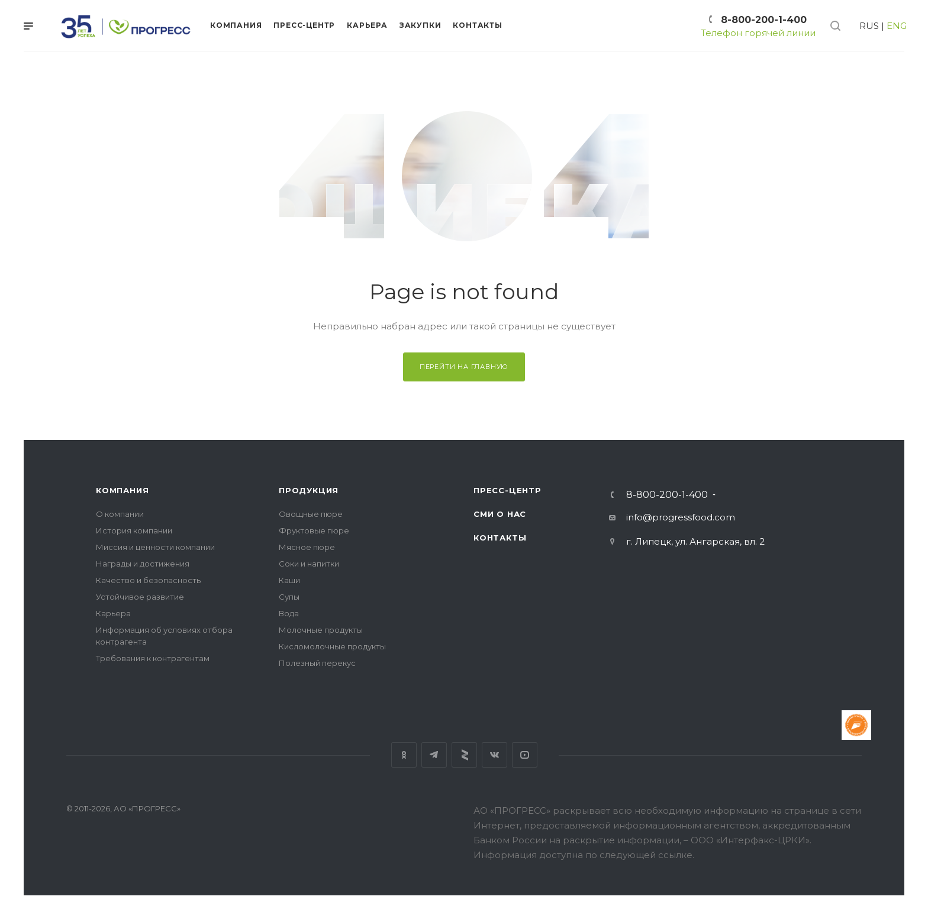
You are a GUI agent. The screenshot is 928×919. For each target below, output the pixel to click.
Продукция (309, 490)
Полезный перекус (317, 663)
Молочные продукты (321, 630)
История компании (134, 530)
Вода (289, 613)
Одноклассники (404, 755)
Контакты (499, 537)
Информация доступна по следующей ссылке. (583, 854)
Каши (289, 580)
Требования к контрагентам (153, 658)
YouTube (524, 755)
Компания (122, 490)
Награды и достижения (142, 563)
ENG (897, 25)
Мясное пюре (307, 547)
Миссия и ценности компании (155, 547)
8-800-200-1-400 (764, 19)
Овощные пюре (311, 514)
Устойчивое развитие (140, 596)
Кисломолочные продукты (332, 646)
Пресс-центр (507, 490)
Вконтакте (494, 755)
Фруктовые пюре (314, 530)
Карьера (113, 613)
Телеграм (434, 755)
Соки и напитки (309, 563)
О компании (120, 514)
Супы (289, 596)
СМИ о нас (499, 514)
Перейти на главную (464, 367)
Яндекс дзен (464, 755)
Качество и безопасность (148, 580)
